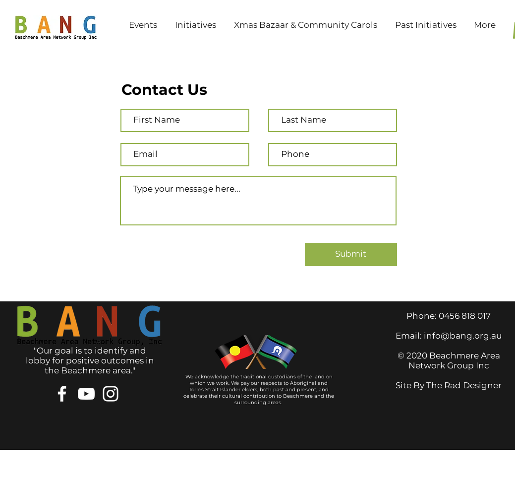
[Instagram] (110, 393)
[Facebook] (62, 393)
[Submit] (351, 254)
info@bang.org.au (463, 336)
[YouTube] (86, 393)
